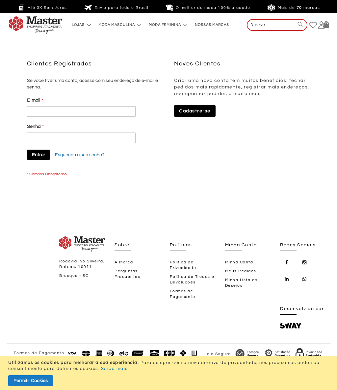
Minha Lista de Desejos (241, 283)
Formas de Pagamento (182, 294)
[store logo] (22, 25)
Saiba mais (114, 368)
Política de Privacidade (183, 265)
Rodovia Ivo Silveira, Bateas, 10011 (82, 264)
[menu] (150, 25)
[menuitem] (79, 25)
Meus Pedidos (240, 271)
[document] (169, 373)
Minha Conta (239, 262)
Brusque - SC (74, 276)
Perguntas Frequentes (127, 274)
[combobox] (277, 25)
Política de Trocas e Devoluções (192, 279)
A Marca (124, 262)
